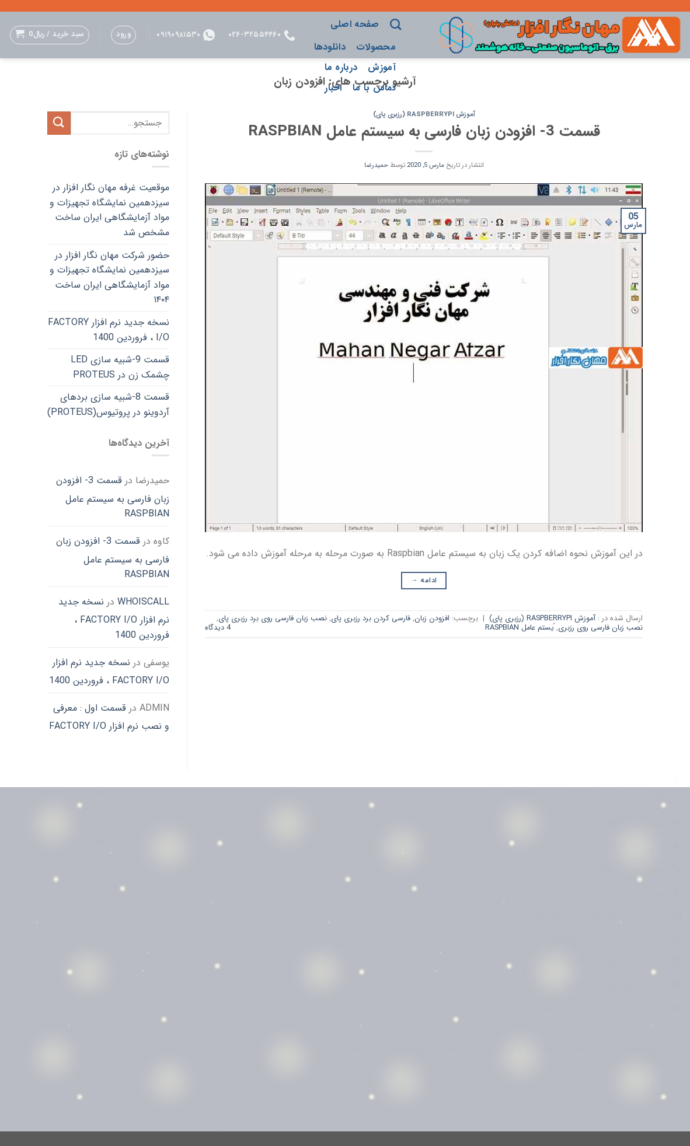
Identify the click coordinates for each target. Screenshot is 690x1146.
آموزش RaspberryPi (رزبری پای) (424, 114)
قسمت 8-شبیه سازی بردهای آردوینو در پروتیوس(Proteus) (108, 405)
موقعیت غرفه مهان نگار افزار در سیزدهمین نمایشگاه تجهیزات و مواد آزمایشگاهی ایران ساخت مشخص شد (109, 210)
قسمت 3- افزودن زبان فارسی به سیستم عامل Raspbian (424, 131)
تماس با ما (374, 88)
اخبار (333, 88)
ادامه (424, 580)
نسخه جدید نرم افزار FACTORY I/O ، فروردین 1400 (108, 330)
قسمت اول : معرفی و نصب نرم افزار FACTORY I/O (109, 717)
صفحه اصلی (354, 24)
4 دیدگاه (218, 628)
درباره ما (341, 67)
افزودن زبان (431, 618)
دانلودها (330, 47)
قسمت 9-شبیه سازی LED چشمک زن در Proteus (120, 367)
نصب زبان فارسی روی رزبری (600, 628)
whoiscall (143, 602)
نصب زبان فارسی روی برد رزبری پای (272, 618)
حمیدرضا (376, 165)
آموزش (382, 67)
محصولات (376, 47)
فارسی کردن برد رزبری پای (370, 618)
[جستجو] (395, 24)
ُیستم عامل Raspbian (519, 628)
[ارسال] (59, 122)
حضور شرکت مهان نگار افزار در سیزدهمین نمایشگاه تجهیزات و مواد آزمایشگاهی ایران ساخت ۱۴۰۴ (109, 278)
